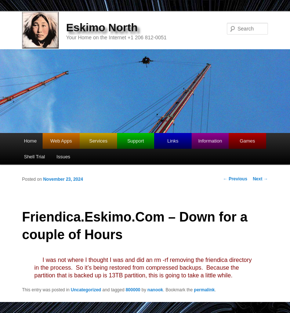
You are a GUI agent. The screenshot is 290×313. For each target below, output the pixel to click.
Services (98, 141)
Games (247, 141)
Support (135, 141)
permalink (204, 289)
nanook (155, 289)
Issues (63, 156)
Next (260, 178)
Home (30, 141)
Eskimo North (102, 27)
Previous (235, 178)
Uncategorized (86, 289)
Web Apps (61, 141)
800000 (133, 289)
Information (210, 141)
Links (172, 141)
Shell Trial (34, 156)
